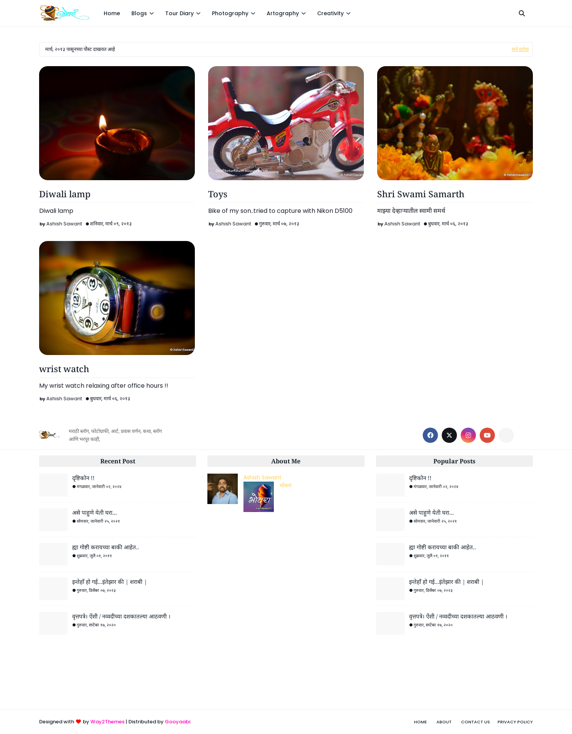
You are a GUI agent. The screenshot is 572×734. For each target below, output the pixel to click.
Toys (218, 194)
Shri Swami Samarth (421, 194)
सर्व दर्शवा (520, 49)
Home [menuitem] (112, 13)
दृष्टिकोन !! (83, 478)
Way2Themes (107, 721)
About (444, 722)
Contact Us (475, 722)
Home (420, 722)
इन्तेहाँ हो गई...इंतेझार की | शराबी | (109, 581)
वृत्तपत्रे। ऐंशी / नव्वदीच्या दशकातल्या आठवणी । (121, 616)
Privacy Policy (515, 722)
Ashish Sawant (64, 223)
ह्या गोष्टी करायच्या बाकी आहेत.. (105, 547)
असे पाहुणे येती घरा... (94, 512)
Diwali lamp (64, 194)
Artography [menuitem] (283, 13)
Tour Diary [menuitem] (179, 13)
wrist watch (64, 369)
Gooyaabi (177, 721)
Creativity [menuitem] (330, 13)
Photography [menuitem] (230, 13)
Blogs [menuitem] (139, 13)
